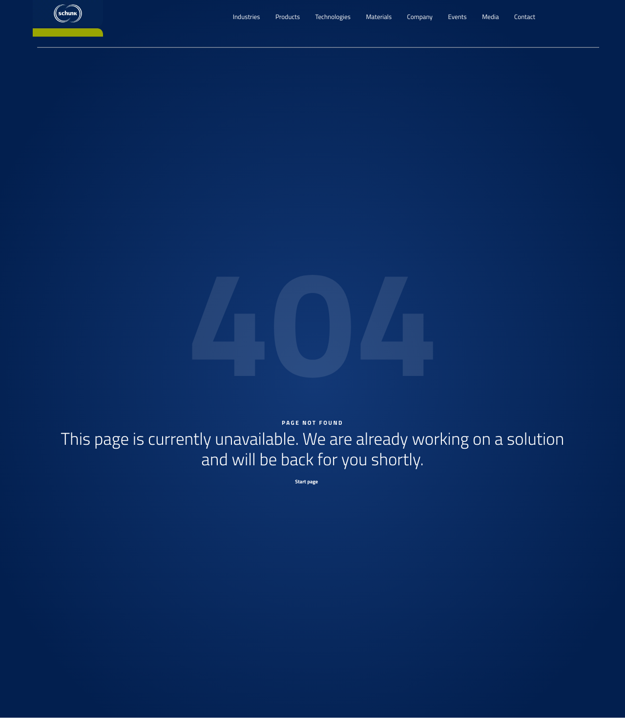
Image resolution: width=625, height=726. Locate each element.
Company (420, 17)
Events (457, 17)
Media (490, 17)
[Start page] (312, 481)
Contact (524, 17)
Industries (246, 17)
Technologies (333, 17)
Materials (379, 17)
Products (287, 17)
